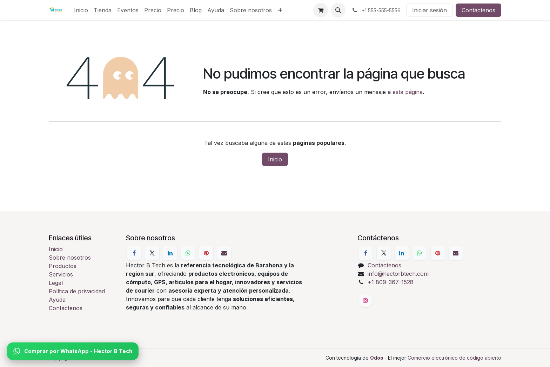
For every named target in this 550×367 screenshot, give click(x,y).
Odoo (377, 358)
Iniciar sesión (429, 10)
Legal (56, 282)
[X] (152, 253)
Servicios (61, 274)
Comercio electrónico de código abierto (454, 358)
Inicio (275, 159)
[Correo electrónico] (224, 253)
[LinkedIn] (170, 253)
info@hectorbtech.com (398, 273)
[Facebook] (134, 253)
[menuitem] (81, 10)
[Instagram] (365, 300)
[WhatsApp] (188, 253)
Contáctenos (478, 10)
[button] (338, 10)
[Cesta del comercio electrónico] (320, 10)
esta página (408, 91)
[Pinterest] (206, 253)
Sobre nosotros (70, 257)
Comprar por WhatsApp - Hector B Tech (72, 351)
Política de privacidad (77, 291)
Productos (62, 265)
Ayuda (57, 299)
